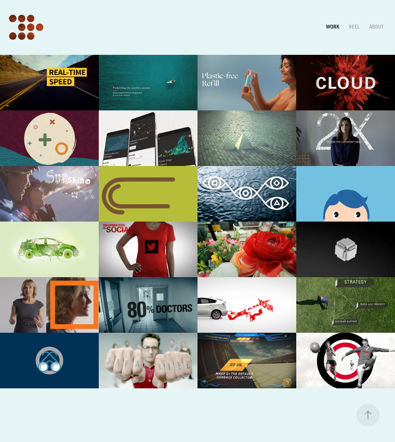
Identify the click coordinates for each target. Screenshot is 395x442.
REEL (354, 26)
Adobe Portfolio (209, 415)
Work (332, 26)
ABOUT (376, 26)
